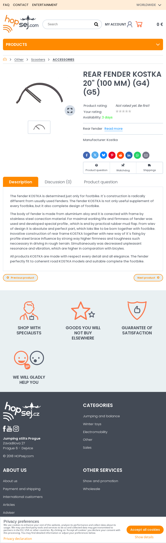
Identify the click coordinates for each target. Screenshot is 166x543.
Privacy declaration (18, 538)
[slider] (123, 111)
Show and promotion (100, 481)
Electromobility (95, 432)
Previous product (20, 277)
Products (83, 44)
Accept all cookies (145, 529)
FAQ (6, 5)
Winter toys (92, 424)
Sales (87, 447)
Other (87, 439)
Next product (148, 277)
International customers (23, 497)
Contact (21, 5)
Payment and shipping (21, 489)
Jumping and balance (101, 416)
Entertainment (45, 5)
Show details (144, 537)
